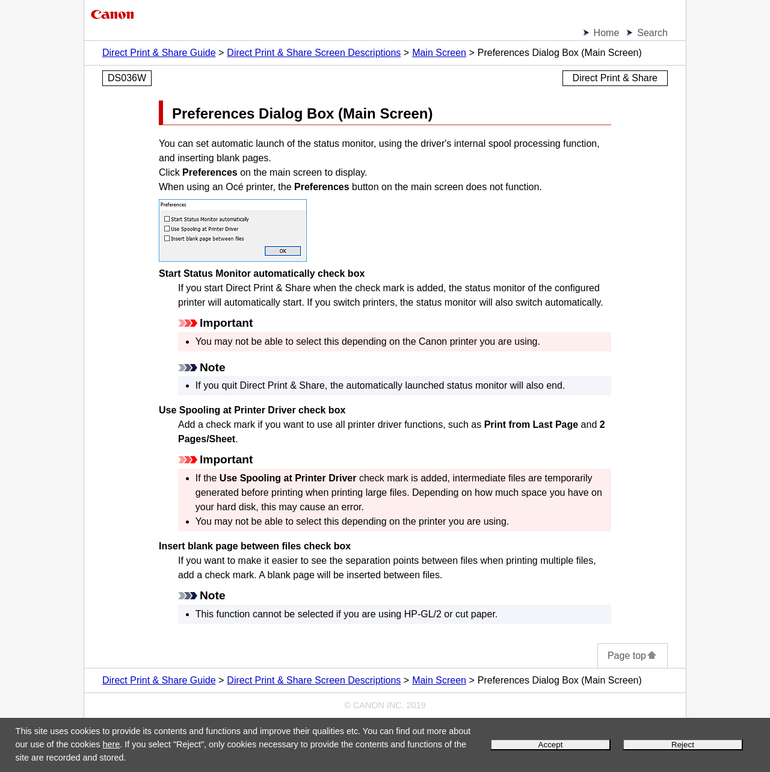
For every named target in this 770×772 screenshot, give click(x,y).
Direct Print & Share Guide (159, 53)
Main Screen (439, 53)
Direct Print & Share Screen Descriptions (314, 53)
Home (607, 33)
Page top (633, 655)
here (111, 744)
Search (652, 33)
